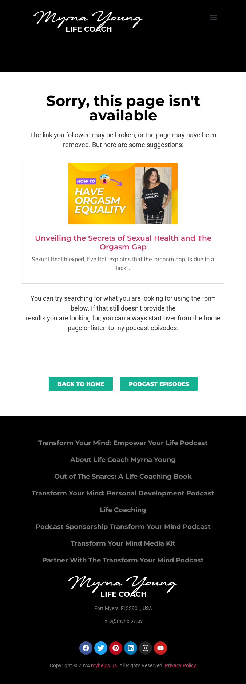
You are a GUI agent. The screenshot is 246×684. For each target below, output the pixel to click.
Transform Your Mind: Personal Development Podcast (123, 493)
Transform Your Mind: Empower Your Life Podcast (123, 443)
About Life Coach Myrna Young (123, 460)
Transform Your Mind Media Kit (123, 543)
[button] (213, 17)
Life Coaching (123, 510)
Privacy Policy (180, 665)
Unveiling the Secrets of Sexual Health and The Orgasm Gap (123, 242)
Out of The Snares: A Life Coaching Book (123, 477)
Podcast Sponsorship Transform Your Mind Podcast (123, 527)
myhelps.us (103, 665)
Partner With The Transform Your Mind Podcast (123, 560)
